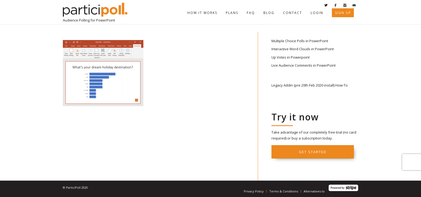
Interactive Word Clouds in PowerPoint (302, 48)
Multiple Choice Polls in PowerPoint (299, 40)
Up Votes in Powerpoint (290, 57)
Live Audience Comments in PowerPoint (303, 65)
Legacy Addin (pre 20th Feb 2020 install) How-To (309, 85)
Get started (312, 151)
